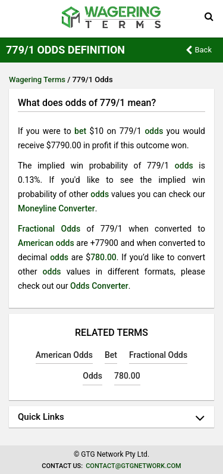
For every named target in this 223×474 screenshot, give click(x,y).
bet (80, 131)
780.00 (103, 257)
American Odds (64, 355)
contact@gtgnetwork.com (133, 466)
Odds (92, 376)
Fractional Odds (49, 228)
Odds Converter (99, 286)
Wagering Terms (37, 79)
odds (154, 131)
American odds (46, 243)
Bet (111, 355)
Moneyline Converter (56, 208)
